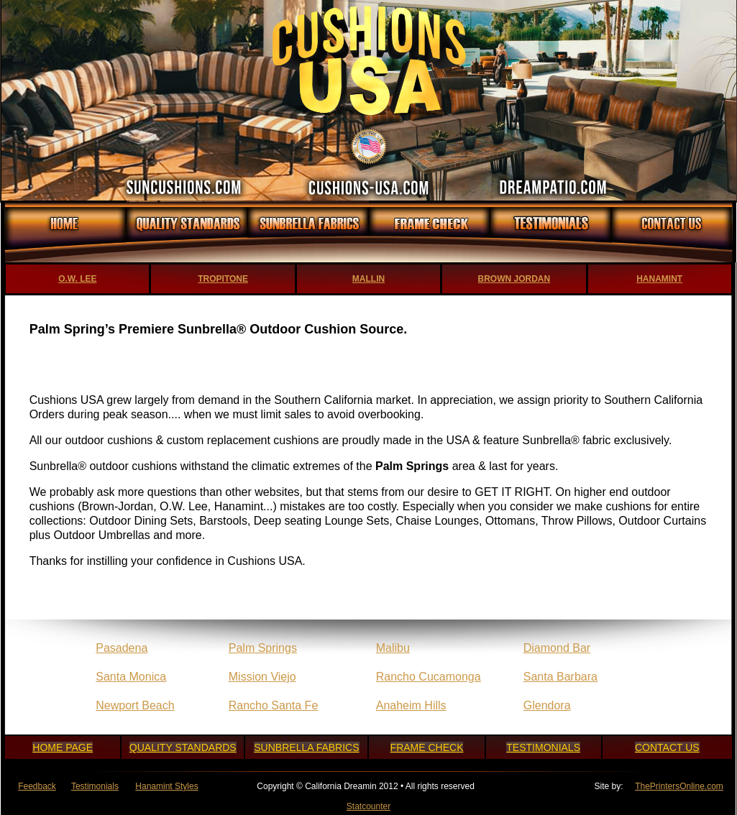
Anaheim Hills (411, 705)
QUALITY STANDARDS (183, 747)
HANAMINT (659, 279)
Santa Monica (131, 677)
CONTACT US (667, 747)
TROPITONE (223, 279)
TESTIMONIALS (543, 747)
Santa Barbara (560, 677)
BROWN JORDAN (514, 279)
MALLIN (368, 279)
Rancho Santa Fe (274, 705)
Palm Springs (263, 648)
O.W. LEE (77, 279)
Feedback (37, 786)
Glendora (547, 705)
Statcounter (368, 806)
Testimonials (95, 786)
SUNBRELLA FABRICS (306, 747)
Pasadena (121, 648)
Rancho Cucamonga (428, 677)
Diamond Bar (556, 648)
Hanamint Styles (166, 786)
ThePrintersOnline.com (679, 786)
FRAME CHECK (427, 747)
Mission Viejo (262, 677)
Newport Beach (135, 705)
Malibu (393, 648)
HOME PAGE (62, 747)
